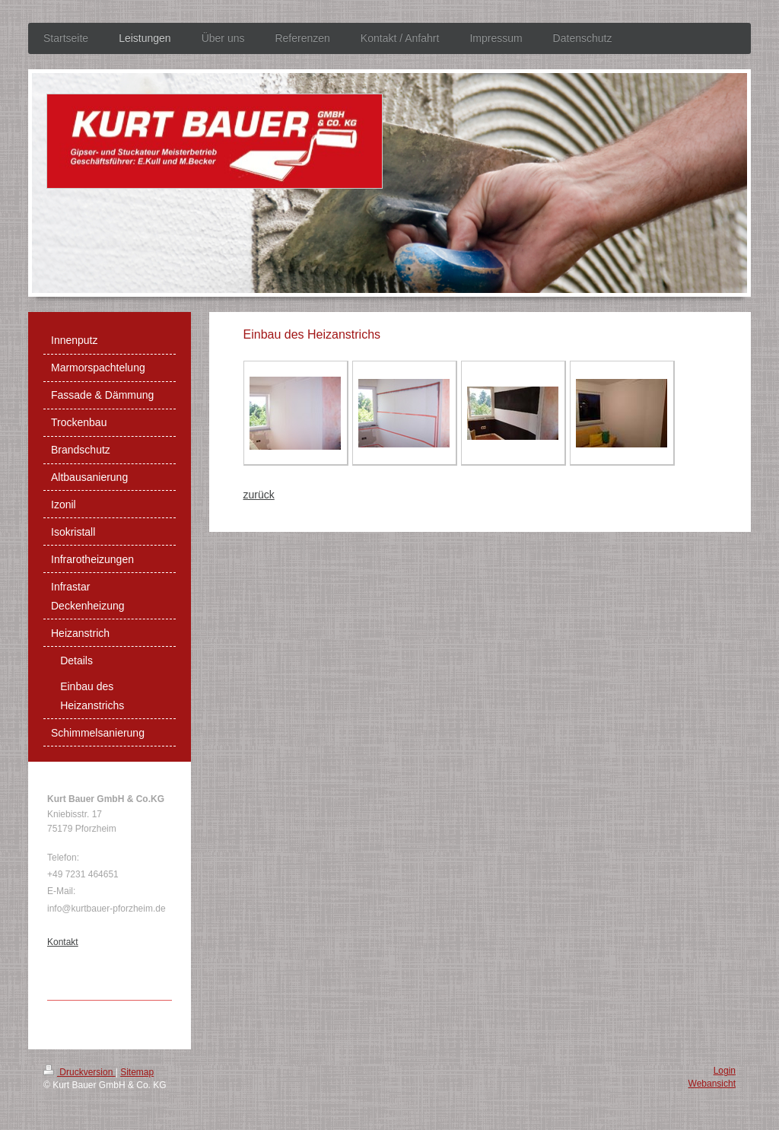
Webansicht (712, 1083)
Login (725, 1070)
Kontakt (62, 942)
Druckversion (79, 1072)
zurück (259, 495)
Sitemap (137, 1072)
